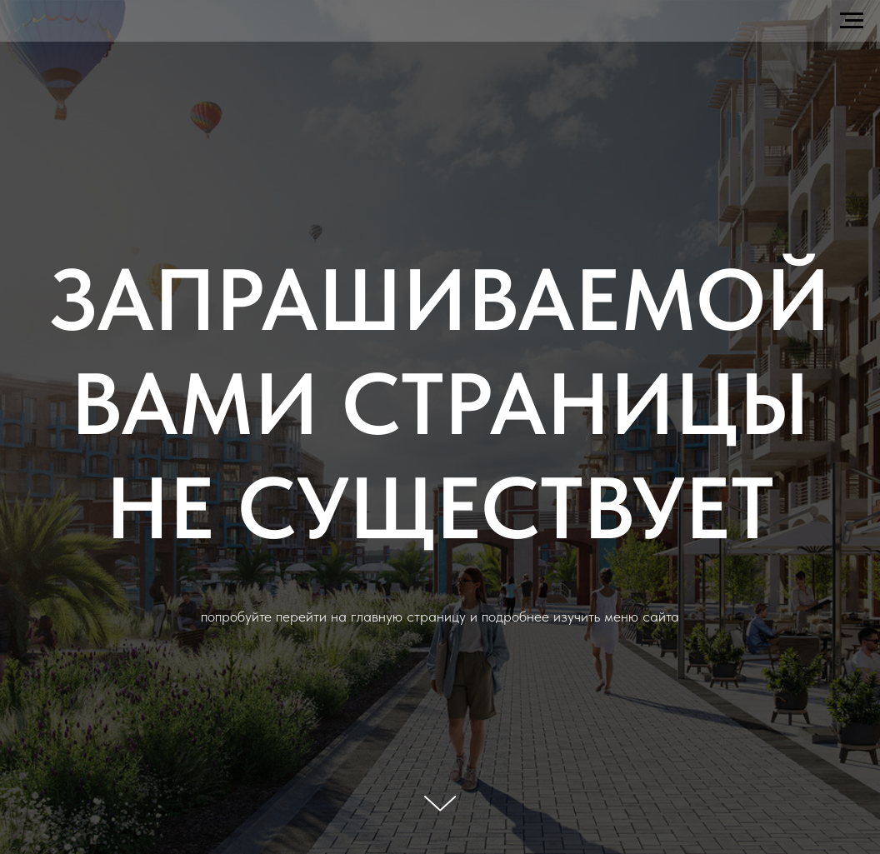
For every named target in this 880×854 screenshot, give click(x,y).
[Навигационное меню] (851, 20)
